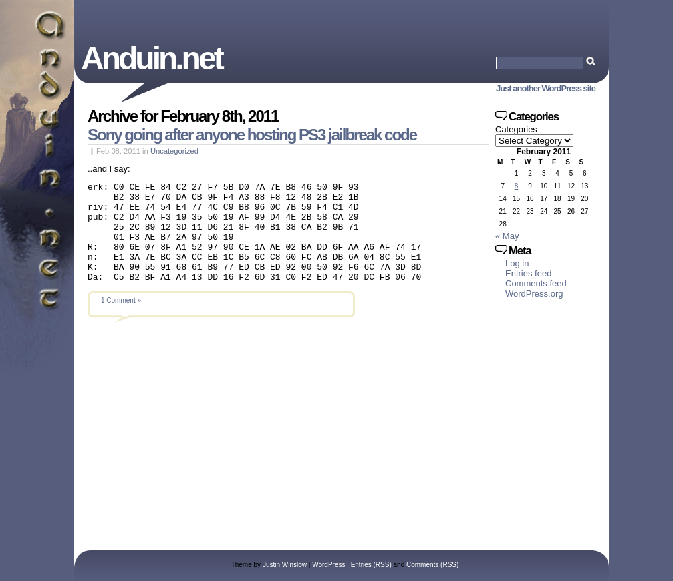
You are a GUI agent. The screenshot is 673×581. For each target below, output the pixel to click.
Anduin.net (151, 58)
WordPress (328, 564)
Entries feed (528, 273)
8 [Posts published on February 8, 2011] (517, 186)
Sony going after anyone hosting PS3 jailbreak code (252, 135)
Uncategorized (174, 151)
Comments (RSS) (432, 564)
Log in (517, 263)
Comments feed (536, 283)
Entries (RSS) (371, 564)
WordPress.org (534, 293)
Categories (516, 129)
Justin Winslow (285, 564)
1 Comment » (121, 320)
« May (507, 236)
